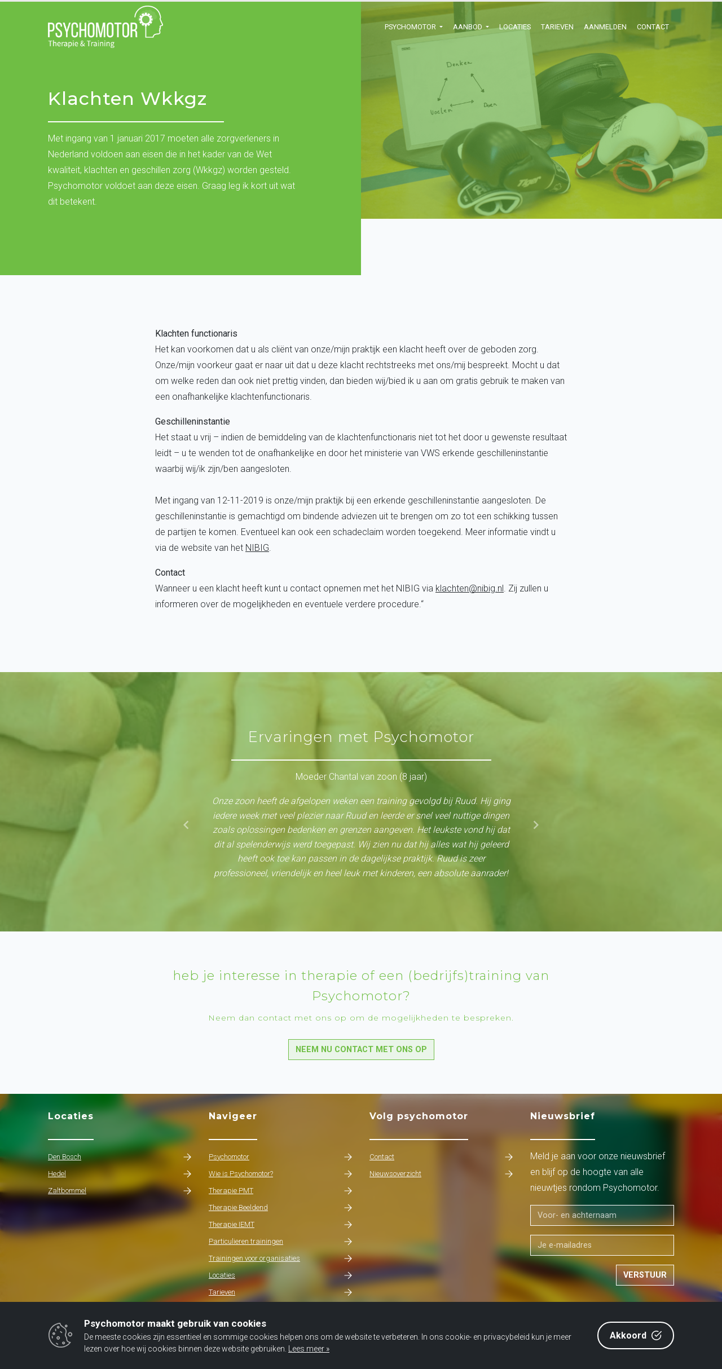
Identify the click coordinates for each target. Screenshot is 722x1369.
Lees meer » (308, 1348)
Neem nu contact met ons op (361, 1049)
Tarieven (557, 27)
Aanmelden (605, 27)
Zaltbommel (120, 1190)
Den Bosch (120, 1157)
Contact (653, 27)
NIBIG (257, 547)
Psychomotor (281, 1157)
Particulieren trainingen (281, 1241)
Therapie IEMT (281, 1224)
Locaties (515, 27)
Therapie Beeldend (281, 1207)
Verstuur (645, 1275)
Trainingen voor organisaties (281, 1258)
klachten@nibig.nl (469, 588)
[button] (413, 27)
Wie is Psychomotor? (281, 1173)
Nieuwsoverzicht (441, 1173)
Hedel (120, 1173)
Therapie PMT (281, 1190)
